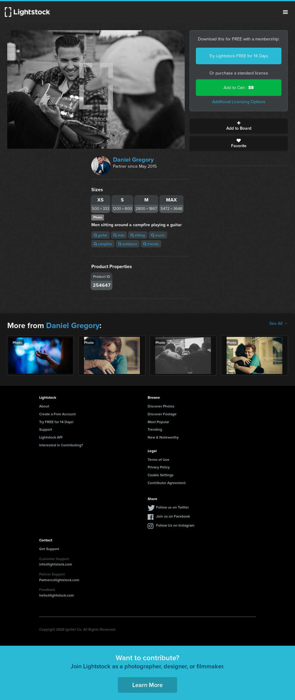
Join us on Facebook (173, 516)
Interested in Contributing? (61, 445)
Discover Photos (161, 406)
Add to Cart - (239, 87)
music (158, 235)
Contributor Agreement (167, 482)
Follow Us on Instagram (175, 525)
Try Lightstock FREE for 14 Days (238, 56)
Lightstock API (50, 437)
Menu (285, 12)
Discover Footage (162, 414)
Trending (155, 429)
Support (45, 429)
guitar (100, 235)
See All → (278, 324)
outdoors (127, 243)
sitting (137, 235)
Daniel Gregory (133, 159)
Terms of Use (158, 459)
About (44, 406)
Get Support (49, 548)
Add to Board (239, 126)
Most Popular (158, 421)
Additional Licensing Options (238, 102)
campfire (103, 243)
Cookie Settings (161, 474)
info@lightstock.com (55, 564)
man (118, 235)
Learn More (147, 684)
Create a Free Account (57, 414)
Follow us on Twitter (172, 507)
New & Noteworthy (163, 437)
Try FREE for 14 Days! (56, 421)
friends (151, 243)
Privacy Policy (159, 467)
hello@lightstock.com (56, 595)
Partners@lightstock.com (59, 579)
